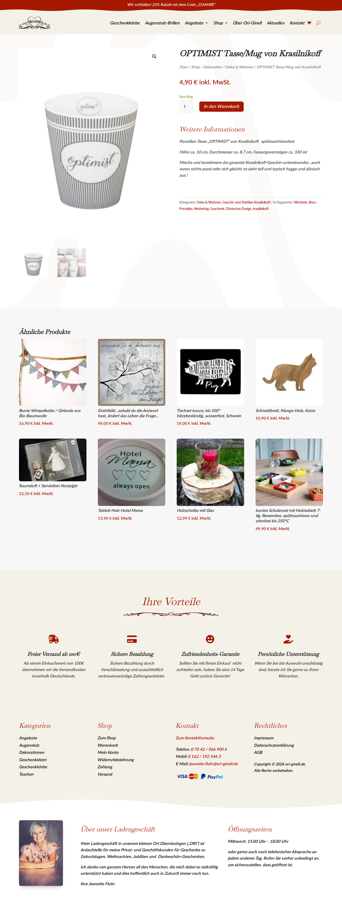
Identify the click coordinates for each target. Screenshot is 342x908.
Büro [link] (312, 202)
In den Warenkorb (221, 106)
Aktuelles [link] (275, 22)
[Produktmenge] (186, 106)
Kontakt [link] (297, 22)
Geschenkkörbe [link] (125, 22)
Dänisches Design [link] (239, 209)
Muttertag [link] (201, 209)
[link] (34, 23)
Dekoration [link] (212, 67)
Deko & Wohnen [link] (239, 67)
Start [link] (183, 67)
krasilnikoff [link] (261, 209)
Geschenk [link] (217, 209)
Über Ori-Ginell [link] (247, 22)
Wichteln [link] (300, 202)
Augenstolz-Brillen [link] (162, 22)
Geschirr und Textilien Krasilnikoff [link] (246, 202)
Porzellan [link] (186, 209)
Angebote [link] (194, 22)
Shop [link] (218, 22)
